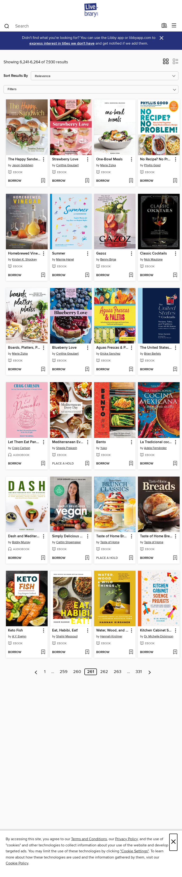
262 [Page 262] (104, 671)
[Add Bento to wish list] (131, 464)
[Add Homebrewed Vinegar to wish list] (43, 275)
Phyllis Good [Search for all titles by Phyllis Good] (152, 165)
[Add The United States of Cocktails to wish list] (175, 370)
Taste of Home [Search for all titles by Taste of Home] (109, 542)
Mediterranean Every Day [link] (68, 442)
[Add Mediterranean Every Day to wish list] (87, 464)
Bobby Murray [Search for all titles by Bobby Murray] (21, 542)
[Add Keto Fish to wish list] (43, 652)
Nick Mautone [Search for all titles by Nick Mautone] (153, 259)
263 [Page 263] (117, 671)
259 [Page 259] (64, 671)
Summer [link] (58, 253)
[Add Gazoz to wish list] (131, 275)
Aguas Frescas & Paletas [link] (112, 348)
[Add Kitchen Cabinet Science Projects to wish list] (175, 652)
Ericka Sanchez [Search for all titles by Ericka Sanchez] (110, 354)
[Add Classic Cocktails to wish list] (175, 275)
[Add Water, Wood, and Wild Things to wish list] (131, 652)
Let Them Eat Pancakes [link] (24, 442)
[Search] (7, 26)
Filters (12, 89)
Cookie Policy (17, 863)
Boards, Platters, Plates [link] (24, 348)
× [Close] (173, 842)
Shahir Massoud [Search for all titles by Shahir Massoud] (66, 636)
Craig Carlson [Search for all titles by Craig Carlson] (21, 448)
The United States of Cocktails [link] (156, 348)
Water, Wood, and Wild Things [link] (112, 630)
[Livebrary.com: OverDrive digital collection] (91, 10)
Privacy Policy (126, 839)
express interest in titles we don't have (62, 43)
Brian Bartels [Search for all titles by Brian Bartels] (152, 354)
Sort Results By (16, 76)
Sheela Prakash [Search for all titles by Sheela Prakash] (66, 448)
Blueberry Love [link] (64, 348)
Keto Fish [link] (15, 630)
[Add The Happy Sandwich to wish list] (43, 181)
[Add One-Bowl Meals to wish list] (131, 181)
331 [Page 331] (139, 671)
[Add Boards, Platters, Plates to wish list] (43, 370)
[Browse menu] (174, 26)
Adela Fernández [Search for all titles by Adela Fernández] (155, 448)
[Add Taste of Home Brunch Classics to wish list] (131, 558)
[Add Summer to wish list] (87, 275)
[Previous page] (36, 672)
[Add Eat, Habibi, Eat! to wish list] (87, 652)
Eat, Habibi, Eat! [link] (65, 630)
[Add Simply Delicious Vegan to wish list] (87, 558)
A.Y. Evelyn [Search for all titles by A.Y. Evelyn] (19, 636)
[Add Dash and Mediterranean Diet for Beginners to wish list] (43, 558)
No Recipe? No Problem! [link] (156, 159)
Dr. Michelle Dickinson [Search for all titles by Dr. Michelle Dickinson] (158, 636)
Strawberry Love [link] (65, 159)
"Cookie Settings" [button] (134, 851)
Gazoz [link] (101, 253)
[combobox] (81, 26)
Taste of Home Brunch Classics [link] (112, 536)
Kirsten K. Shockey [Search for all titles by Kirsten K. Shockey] (24, 259)
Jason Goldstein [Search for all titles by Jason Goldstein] (22, 165)
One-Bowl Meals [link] (109, 159)
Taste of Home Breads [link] (156, 536)
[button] (166, 62)
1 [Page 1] (45, 671)
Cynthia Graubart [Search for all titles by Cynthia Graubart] (67, 165)
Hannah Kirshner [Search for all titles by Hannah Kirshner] (111, 636)
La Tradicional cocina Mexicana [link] (156, 442)
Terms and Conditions (89, 839)
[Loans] (164, 26)
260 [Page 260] (77, 671)
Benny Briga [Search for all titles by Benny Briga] (108, 259)
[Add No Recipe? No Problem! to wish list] (175, 181)
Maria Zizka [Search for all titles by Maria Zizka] (108, 165)
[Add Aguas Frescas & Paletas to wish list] (131, 370)
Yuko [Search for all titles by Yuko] (103, 448)
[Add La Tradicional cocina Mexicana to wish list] (175, 464)
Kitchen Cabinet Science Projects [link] (156, 630)
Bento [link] (101, 442)
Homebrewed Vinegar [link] (24, 253)
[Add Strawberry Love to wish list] (87, 181)
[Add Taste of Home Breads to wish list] (175, 558)
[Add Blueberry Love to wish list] (87, 370)
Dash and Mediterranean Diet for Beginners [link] (24, 536)
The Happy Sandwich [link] (24, 159)
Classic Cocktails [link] (153, 253)
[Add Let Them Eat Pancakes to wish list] (43, 464)
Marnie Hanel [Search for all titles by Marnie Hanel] (65, 259)
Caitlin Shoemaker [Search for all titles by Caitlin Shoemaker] (68, 542)
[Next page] (149, 672)
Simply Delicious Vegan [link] (68, 536)
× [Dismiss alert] (161, 38)
